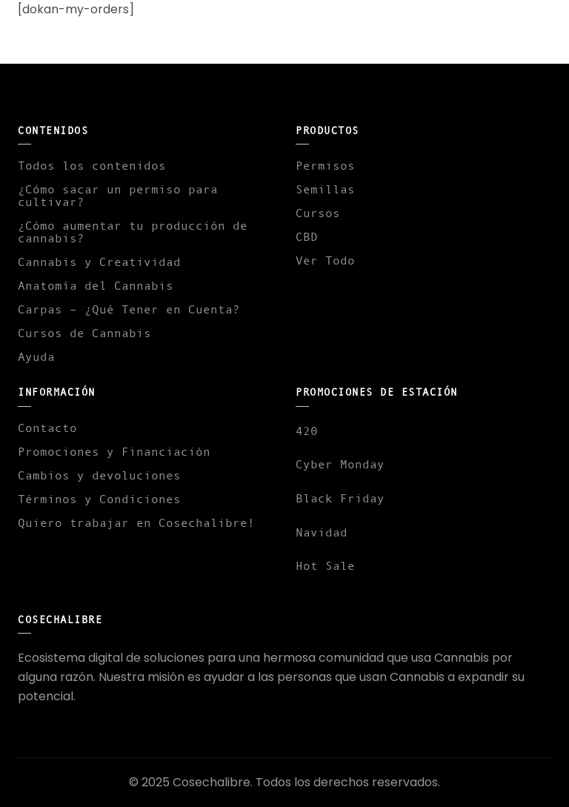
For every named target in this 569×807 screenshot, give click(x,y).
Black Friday (340, 498)
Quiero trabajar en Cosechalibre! (136, 522)
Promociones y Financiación (114, 451)
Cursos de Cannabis (84, 332)
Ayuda (36, 356)
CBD (307, 236)
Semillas (325, 189)
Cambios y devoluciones (99, 475)
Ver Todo (325, 260)
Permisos (325, 165)
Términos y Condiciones (99, 498)
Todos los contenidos (92, 165)
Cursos (318, 212)
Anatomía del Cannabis (95, 285)
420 (307, 430)
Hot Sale (325, 565)
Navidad (321, 532)
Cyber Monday (340, 464)
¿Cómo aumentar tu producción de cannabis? (132, 232)
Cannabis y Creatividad (99, 261)
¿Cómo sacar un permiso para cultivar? (118, 195)
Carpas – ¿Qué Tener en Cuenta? (129, 309)
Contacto (47, 427)
